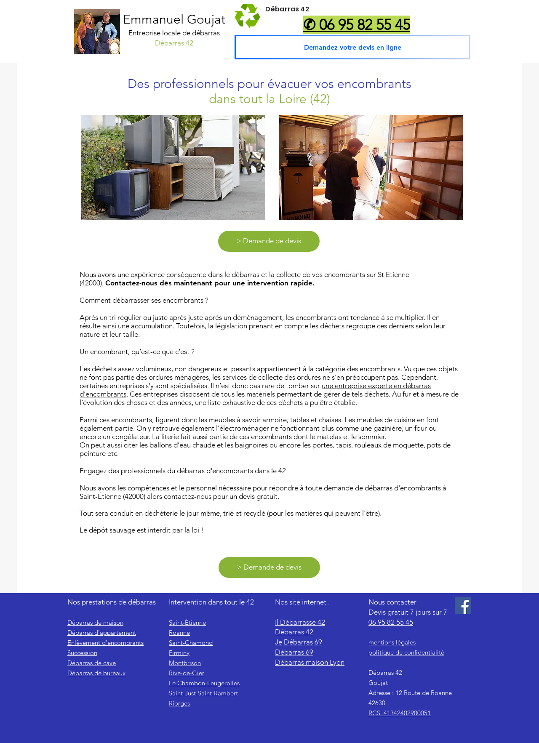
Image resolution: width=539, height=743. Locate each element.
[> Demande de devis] (269, 241)
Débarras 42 (294, 632)
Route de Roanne (427, 693)
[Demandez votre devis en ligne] (352, 47)
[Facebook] (463, 605)
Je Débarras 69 (298, 642)
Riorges (179, 703)
